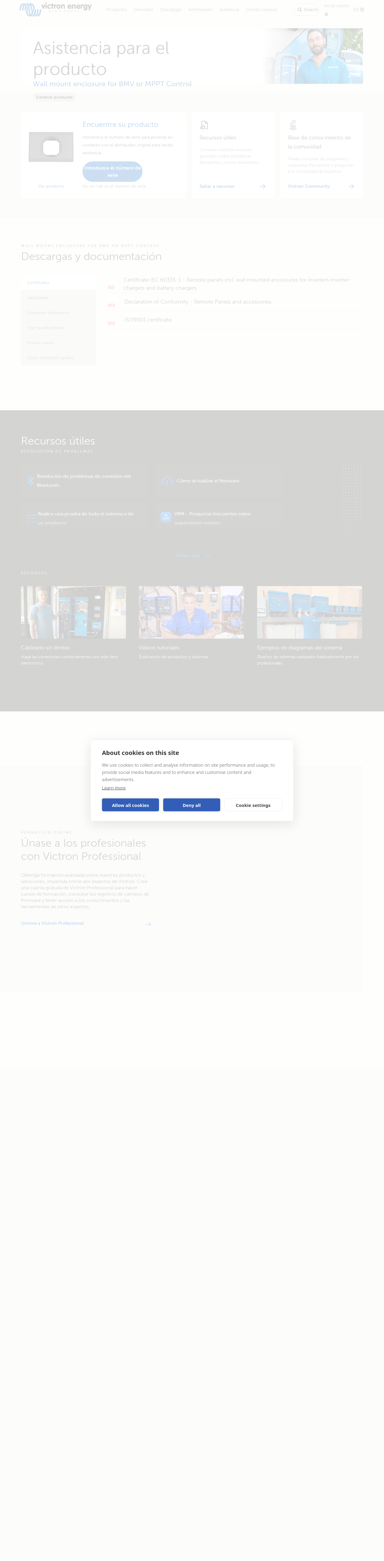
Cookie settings (253, 805)
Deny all (192, 805)
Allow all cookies (130, 805)
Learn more (114, 788)
